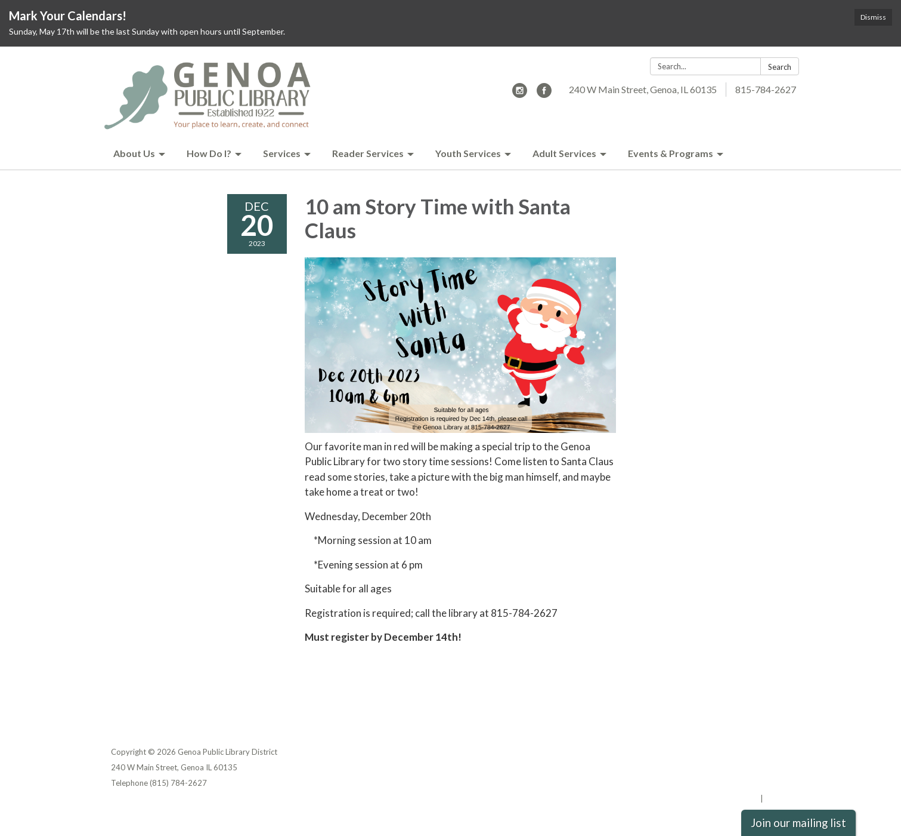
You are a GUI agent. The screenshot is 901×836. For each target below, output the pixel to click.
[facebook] (544, 94)
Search (779, 67)
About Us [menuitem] (134, 153)
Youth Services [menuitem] (468, 153)
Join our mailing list (798, 822)
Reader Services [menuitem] (368, 153)
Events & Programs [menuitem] (670, 153)
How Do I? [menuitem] (209, 153)
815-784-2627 (765, 89)
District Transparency (749, 767)
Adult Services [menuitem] (564, 153)
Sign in (778, 798)
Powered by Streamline (714, 798)
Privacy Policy (765, 752)
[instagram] (519, 94)
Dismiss (873, 17)
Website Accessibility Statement (728, 783)
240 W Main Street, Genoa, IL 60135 (643, 89)
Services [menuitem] (282, 153)
